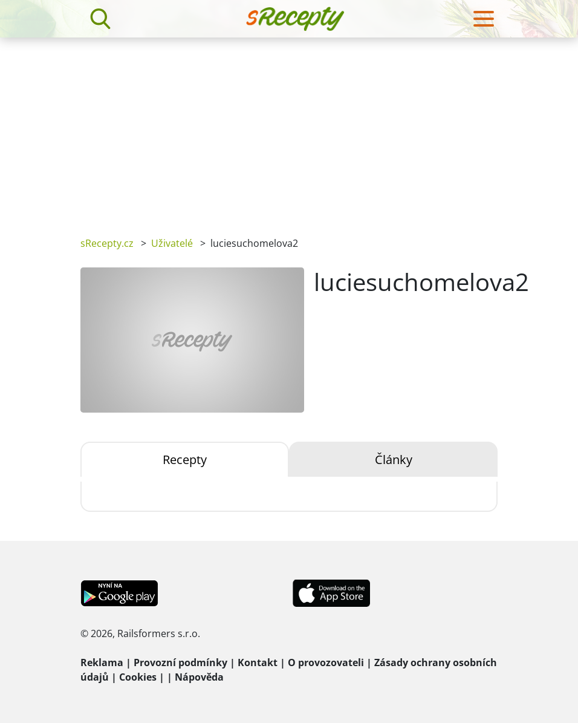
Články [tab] (393, 459)
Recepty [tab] (185, 459)
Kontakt (258, 662)
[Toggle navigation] (484, 19)
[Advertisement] (289, 128)
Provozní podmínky (180, 662)
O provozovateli (326, 662)
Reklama (101, 662)
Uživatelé (172, 243)
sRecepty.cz (107, 243)
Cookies (138, 677)
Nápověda (199, 677)
